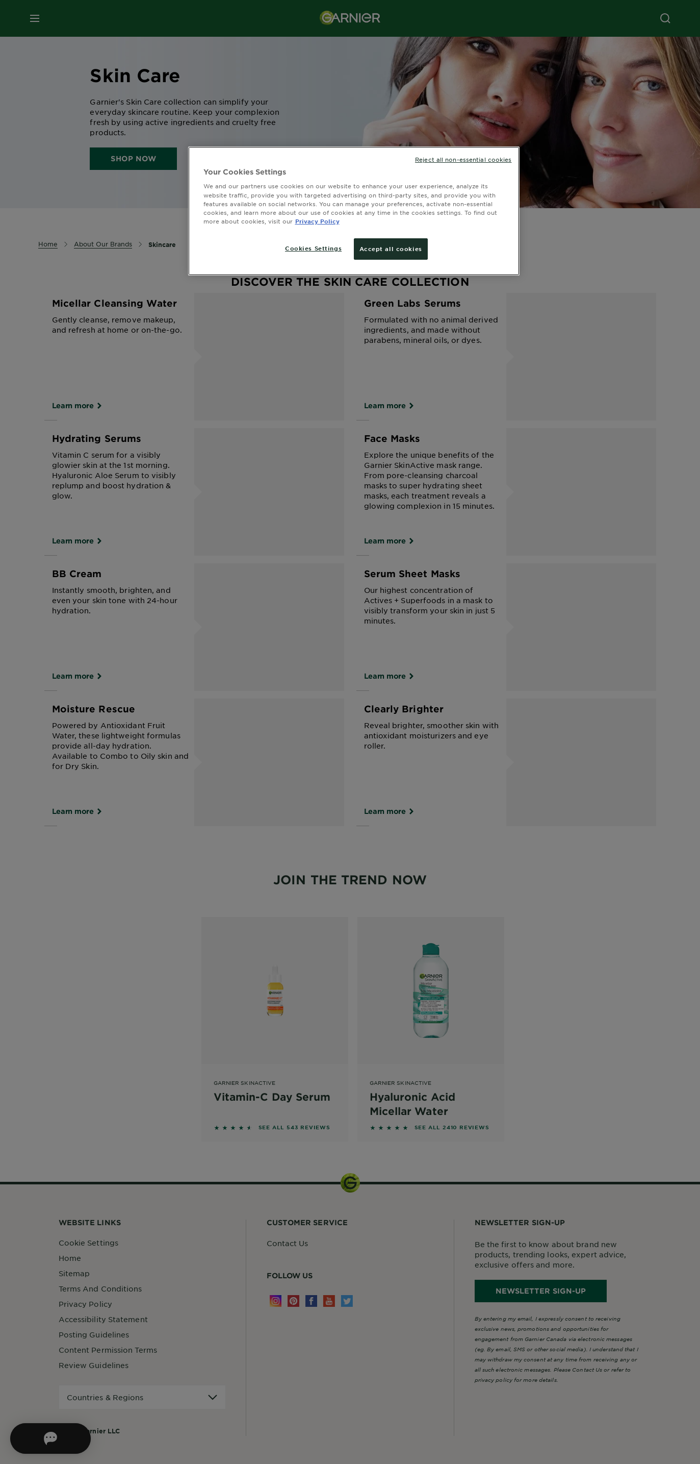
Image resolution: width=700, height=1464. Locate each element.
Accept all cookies (390, 248)
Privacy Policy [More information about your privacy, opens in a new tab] (317, 221)
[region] (354, 211)
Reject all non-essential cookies (463, 159)
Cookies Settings (313, 248)
